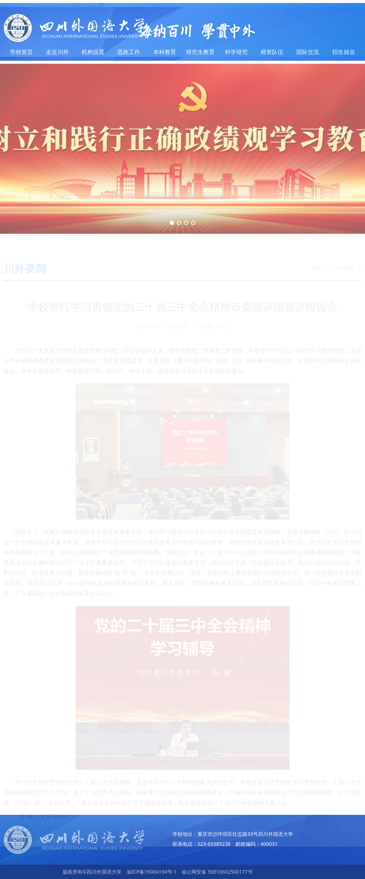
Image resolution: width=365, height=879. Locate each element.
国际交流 (307, 54)
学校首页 (21, 54)
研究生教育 (200, 54)
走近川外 (57, 54)
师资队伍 (272, 54)
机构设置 (93, 54)
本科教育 (164, 54)
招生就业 (343, 54)
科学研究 (236, 54)
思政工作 (128, 54)
